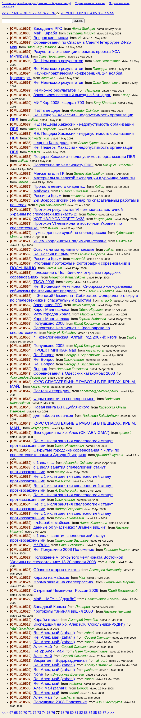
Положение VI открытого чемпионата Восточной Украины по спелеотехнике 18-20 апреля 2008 (66, 559)
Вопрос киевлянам (50, 37)
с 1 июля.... (43, 462)
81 (76, 13)
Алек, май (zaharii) (50, 688)
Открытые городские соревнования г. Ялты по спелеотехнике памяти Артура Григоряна (64, 452)
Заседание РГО (47, 28)
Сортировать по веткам (90, 3)
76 (53, 13)
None (38, 674)
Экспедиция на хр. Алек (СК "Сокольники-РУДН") (79, 624)
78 (63, 13)
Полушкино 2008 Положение (60, 702)
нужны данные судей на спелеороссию (69, 232)
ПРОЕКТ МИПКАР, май (54, 350)
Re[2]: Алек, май (48, 651)
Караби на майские (51, 577)
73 (39, 13)
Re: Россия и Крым (51, 254)
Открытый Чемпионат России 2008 (65, 590)
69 (21, 13)
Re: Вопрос (43, 355)
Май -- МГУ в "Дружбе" (54, 599)
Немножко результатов (54, 90)
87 (105, 13)
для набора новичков (53, 415)
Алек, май (42, 646)
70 (25, 13)
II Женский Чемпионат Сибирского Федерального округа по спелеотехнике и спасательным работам (74, 297)
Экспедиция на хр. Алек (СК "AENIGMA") (71, 432)
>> (112, 13)
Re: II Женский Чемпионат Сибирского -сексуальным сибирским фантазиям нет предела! (71, 288)
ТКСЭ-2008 (43, 282)
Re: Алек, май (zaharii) (54, 632)
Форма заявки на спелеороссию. (64, 398)
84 (90, 13)
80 (72, 13)
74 (44, 13)
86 (100, 13)
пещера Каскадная (51, 142)
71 (30, 13)
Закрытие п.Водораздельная (60, 660)
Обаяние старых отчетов (56, 569)
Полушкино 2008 (49, 323)
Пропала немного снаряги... (59, 186)
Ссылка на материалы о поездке (63, 249)
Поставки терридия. (51, 391)
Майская (41, 191)
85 (95, 13)
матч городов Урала (52, 314)
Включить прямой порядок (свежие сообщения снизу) (36, 3)
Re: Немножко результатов (58, 61)
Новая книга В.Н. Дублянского (61, 407)
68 (16, 13)
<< (4, 13)
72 (35, 13)
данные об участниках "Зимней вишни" (69, 527)
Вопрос (40, 368)
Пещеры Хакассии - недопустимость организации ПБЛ (84, 156)
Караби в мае (46, 619)
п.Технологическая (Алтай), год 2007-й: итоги (75, 337)
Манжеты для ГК (48, 173)
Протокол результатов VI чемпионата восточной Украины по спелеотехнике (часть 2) (66, 211)
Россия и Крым (47, 195)
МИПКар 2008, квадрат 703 (58, 102)
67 (11, 13)
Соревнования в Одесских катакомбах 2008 (74, 373)
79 (67, 13)
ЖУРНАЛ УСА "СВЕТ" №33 (59, 219)
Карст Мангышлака (51, 309)
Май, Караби (45, 33)
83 (86, 13)
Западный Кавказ (49, 606)
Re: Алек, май (46, 683)
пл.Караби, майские (51, 522)
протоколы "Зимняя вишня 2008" (63, 611)
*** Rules (41, 545)
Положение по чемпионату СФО (63, 165)
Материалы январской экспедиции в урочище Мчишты (84, 178)
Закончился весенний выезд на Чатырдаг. (72, 95)
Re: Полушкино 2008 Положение (63, 549)
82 (81, 13)
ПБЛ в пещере (46, 110)
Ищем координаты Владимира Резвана (70, 241)
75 (49, 13)
